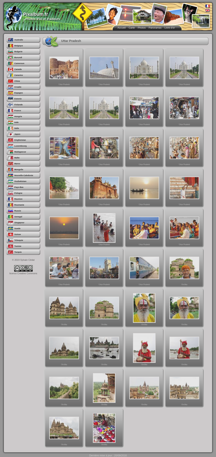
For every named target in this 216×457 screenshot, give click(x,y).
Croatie (17, 87)
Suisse (17, 234)
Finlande (18, 104)
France (17, 110)
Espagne (18, 93)
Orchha (184, 269)
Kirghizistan (20, 140)
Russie (17, 211)
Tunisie (17, 246)
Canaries (18, 75)
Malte (17, 157)
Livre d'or (170, 27)
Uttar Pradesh (64, 69)
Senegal (18, 216)
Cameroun (19, 63)
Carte (132, 27)
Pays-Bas (18, 187)
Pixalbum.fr (35, 14)
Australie (18, 40)
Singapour (19, 222)
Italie (16, 128)
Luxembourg (20, 146)
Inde (16, 122)
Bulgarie (18, 51)
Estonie (18, 99)
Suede (17, 228)
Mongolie (18, 169)
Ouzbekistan (20, 181)
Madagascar (20, 152)
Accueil (121, 27)
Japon (17, 134)
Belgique (18, 45)
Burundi (18, 57)
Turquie (18, 252)
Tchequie (18, 240)
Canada (18, 69)
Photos (142, 27)
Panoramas (154, 27)
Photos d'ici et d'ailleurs (42, 19)
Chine (17, 81)
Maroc (17, 163)
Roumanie (19, 205)
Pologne (18, 193)
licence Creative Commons (23, 273)
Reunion (18, 199)
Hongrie (18, 116)
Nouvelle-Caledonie (23, 175)
